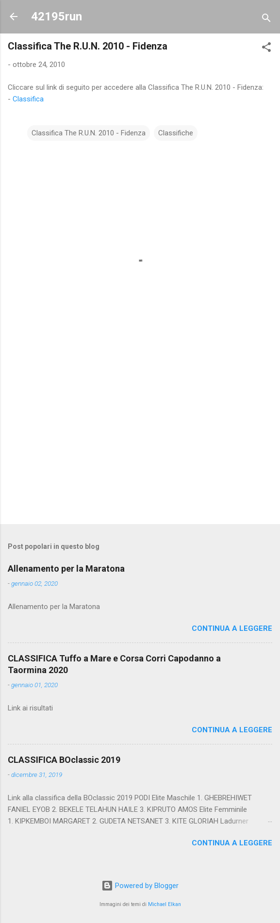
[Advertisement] (140, 441)
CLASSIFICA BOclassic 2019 (64, 760)
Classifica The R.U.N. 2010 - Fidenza (89, 133)
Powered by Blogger (140, 885)
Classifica (28, 99)
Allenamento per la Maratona (66, 568)
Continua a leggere (232, 628)
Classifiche (175, 133)
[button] (266, 48)
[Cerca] (266, 19)
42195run (56, 16)
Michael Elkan (164, 904)
